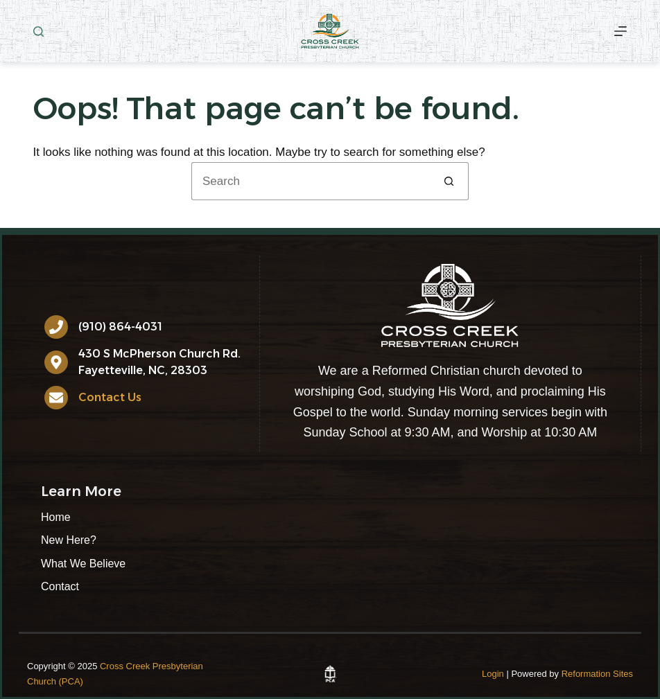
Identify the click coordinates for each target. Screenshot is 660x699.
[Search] (38, 31)
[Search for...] (311, 181)
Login (493, 674)
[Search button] (450, 181)
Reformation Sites (597, 674)
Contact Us (109, 397)
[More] (620, 31)
